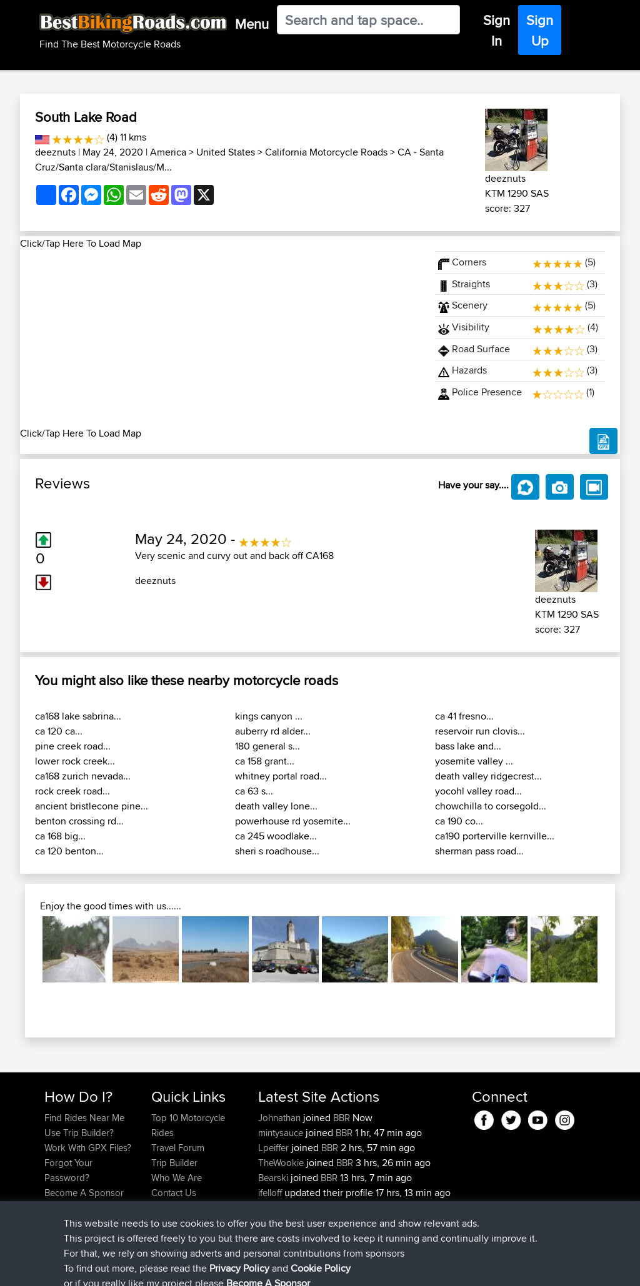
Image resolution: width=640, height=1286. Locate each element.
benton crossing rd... (79, 821)
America (168, 152)
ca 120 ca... (58, 731)
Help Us (167, 1207)
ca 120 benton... (69, 851)
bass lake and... (468, 746)
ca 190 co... (459, 821)
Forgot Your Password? (68, 1170)
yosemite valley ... (474, 761)
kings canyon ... (268, 716)
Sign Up (539, 30)
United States (225, 152)
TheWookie (282, 1162)
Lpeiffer (274, 1147)
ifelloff (271, 1192)
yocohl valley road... (478, 791)
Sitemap (161, 1267)
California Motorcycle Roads (326, 152)
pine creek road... (73, 746)
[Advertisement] (220, 338)
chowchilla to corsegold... (490, 806)
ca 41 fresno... (464, 716)
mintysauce (282, 1132)
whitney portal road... (281, 776)
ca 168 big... (60, 836)
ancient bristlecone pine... (91, 806)
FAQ (52, 1207)
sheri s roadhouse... (277, 851)
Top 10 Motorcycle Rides (188, 1125)
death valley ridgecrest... (488, 776)
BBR (341, 1117)
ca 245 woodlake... (276, 836)
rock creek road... (72, 791)
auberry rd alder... (273, 731)
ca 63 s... (254, 791)
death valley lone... (276, 806)
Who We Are (176, 1177)
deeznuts (55, 152)
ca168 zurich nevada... (83, 776)
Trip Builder (174, 1162)
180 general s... (267, 746)
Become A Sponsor (84, 1192)
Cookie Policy (274, 1267)
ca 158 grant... (264, 761)
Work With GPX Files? (87, 1147)
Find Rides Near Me (84, 1117)
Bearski (274, 1177)
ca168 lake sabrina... (78, 716)
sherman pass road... (479, 851)
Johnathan (280, 1117)
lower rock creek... (75, 761)
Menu (252, 24)
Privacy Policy (211, 1267)
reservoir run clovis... (480, 731)
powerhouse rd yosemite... (293, 821)
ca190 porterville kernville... (494, 836)
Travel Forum (177, 1147)
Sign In (496, 30)
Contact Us (173, 1192)
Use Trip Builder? (79, 1132)
